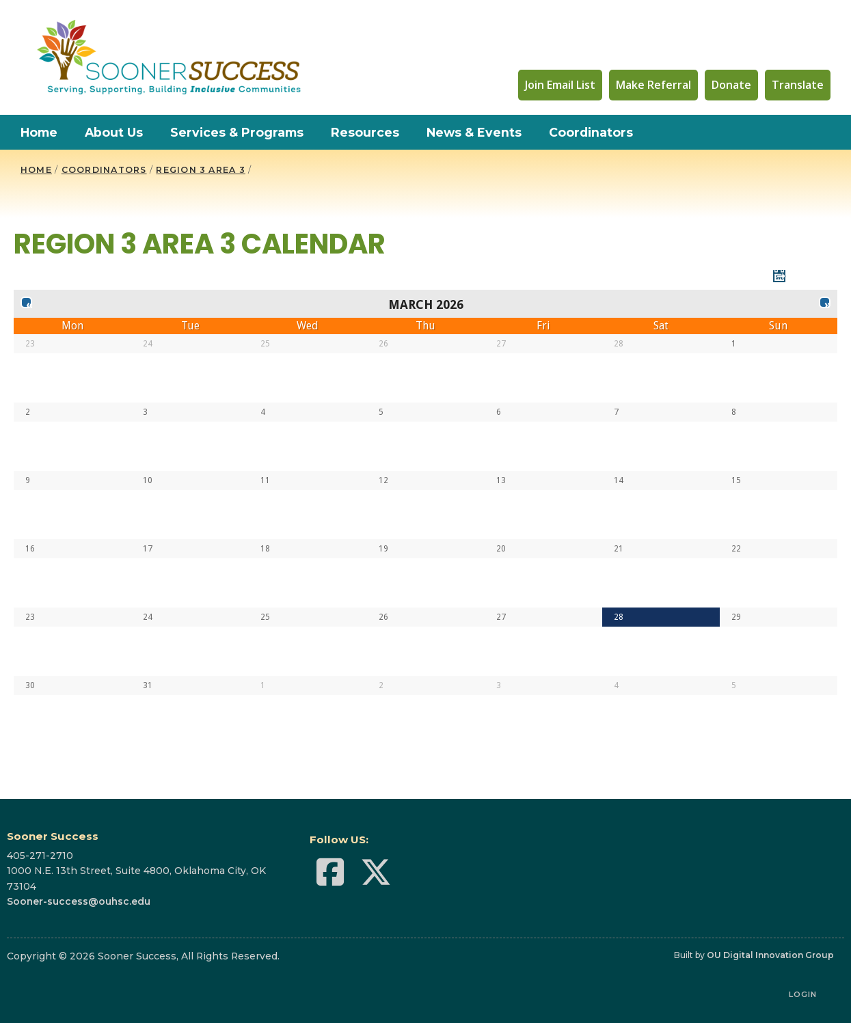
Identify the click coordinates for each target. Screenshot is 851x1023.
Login (803, 994)
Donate (731, 84)
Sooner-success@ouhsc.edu (78, 901)
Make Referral (653, 84)
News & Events (474, 132)
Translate (798, 84)
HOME (36, 170)
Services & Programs (236, 132)
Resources (365, 132)
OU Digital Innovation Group (770, 955)
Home (39, 132)
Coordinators (591, 132)
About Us (114, 132)
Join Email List (560, 84)
